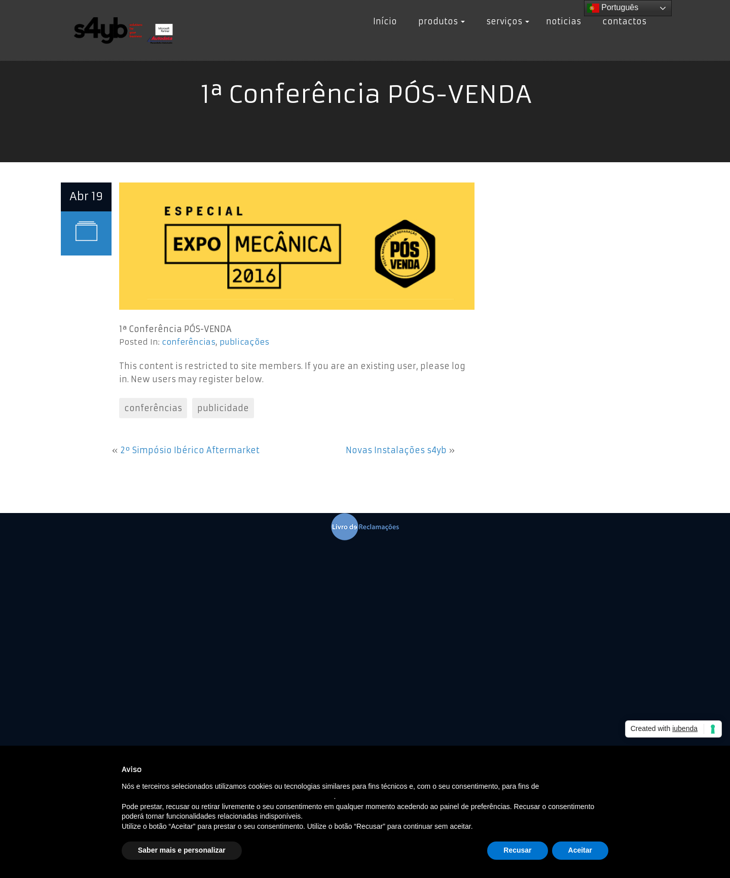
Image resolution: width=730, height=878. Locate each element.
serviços (505, 21)
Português (612, 8)
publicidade (223, 408)
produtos (439, 21)
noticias (563, 21)
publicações (244, 342)
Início (385, 21)
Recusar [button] (517, 850)
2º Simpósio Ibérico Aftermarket (190, 450)
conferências (188, 342)
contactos (622, 21)
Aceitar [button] (580, 850)
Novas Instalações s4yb (396, 450)
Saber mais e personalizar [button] (182, 850)
